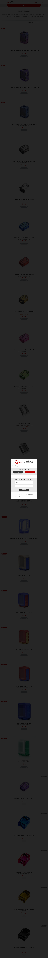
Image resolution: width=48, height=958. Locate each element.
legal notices (30, 496)
